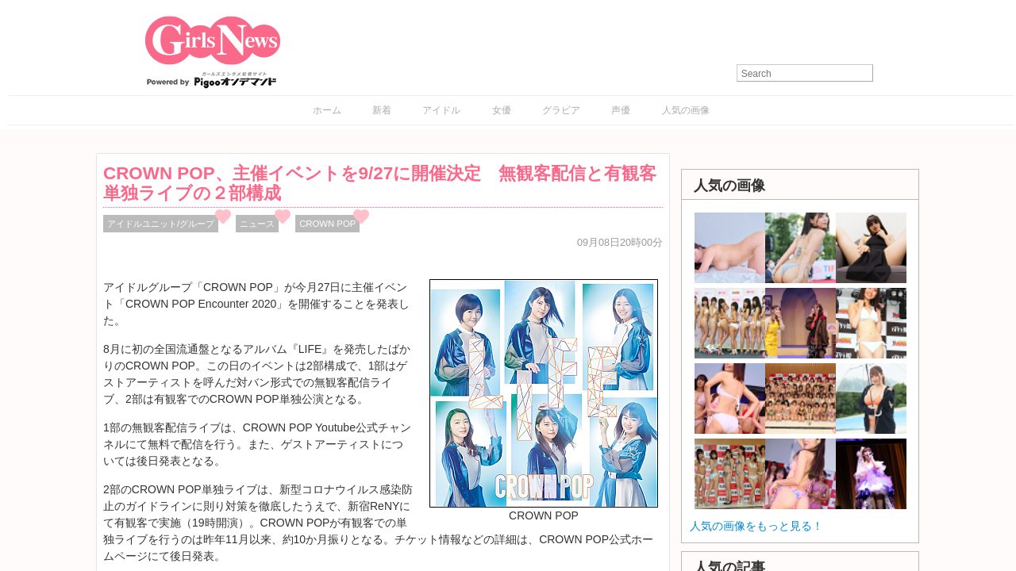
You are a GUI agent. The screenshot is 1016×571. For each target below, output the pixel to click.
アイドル (441, 110)
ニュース (257, 223)
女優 (501, 110)
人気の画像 (686, 110)
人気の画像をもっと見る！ (756, 525)
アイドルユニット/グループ (160, 223)
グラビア (561, 110)
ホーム (327, 110)
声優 (620, 110)
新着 (381, 110)
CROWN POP (327, 223)
